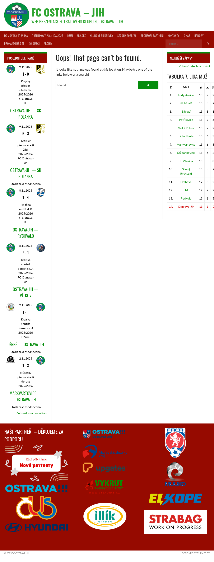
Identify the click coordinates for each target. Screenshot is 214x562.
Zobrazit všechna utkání (31, 413)
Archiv (48, 43)
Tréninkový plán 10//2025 (47, 35)
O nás (186, 35)
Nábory (199, 35)
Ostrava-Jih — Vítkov (25, 292)
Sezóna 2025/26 (126, 35)
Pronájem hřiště (14, 43)
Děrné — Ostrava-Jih (26, 344)
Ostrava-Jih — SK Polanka (25, 113)
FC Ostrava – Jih (67, 12)
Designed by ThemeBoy (196, 553)
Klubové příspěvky (101, 35)
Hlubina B (186, 103)
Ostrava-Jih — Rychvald (25, 232)
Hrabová (186, 182)
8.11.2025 (25, 190)
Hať (186, 190)
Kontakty (173, 35)
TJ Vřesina (186, 161)
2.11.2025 (25, 305)
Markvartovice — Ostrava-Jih (26, 396)
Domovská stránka (16, 35)
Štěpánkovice (186, 152)
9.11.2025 (25, 67)
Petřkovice (186, 119)
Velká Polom (186, 128)
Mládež (81, 35)
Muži (70, 35)
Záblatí (186, 111)
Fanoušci (33, 43)
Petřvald (186, 198)
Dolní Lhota (186, 136)
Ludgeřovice (186, 95)
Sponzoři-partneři (152, 35)
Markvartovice (186, 144)
